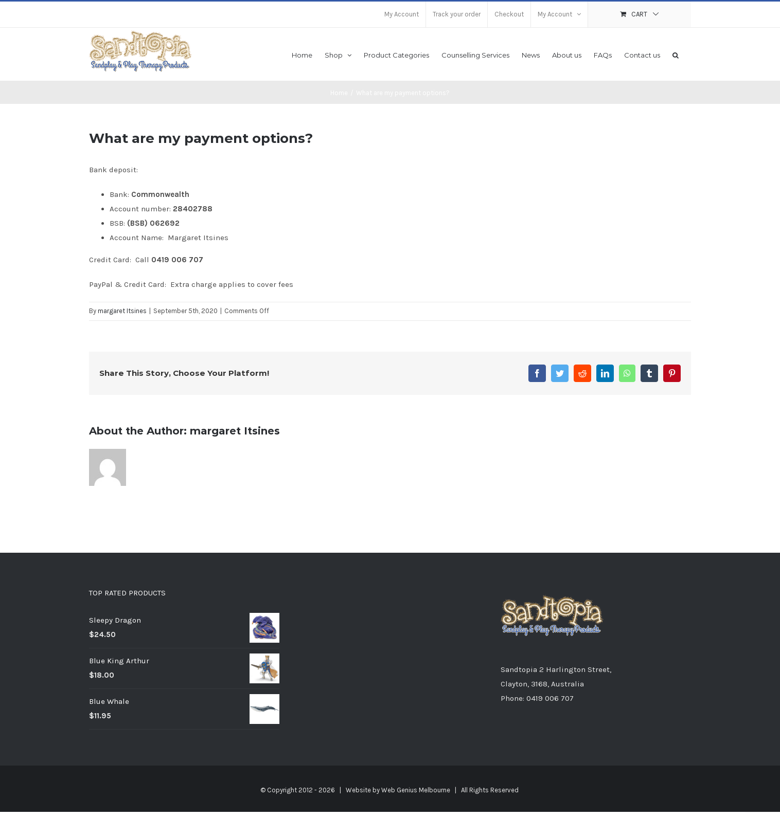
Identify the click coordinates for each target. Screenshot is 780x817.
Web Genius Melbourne (415, 790)
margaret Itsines (122, 311)
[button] (675, 54)
